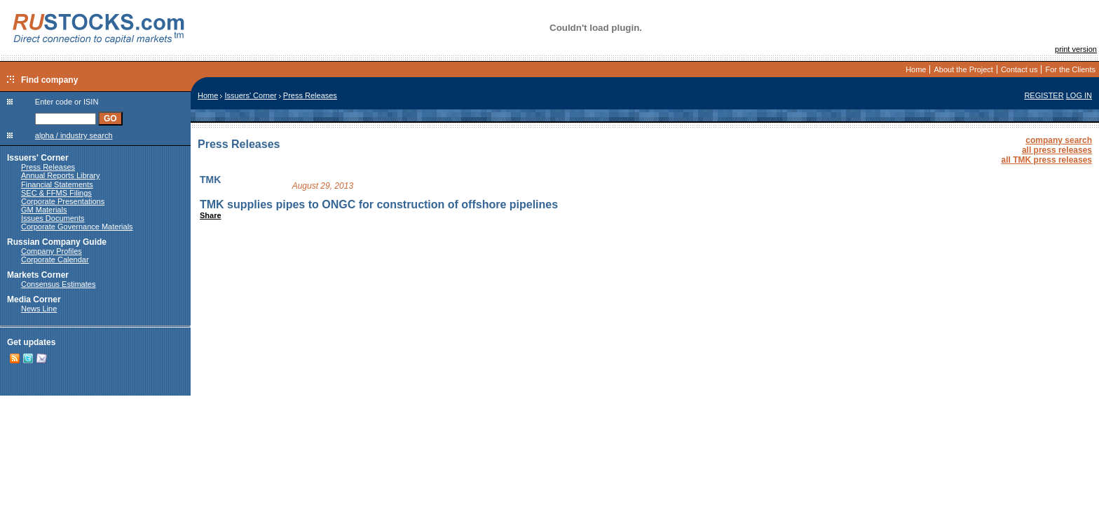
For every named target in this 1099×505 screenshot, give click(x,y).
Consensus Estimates (58, 284)
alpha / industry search (74, 135)
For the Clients (1070, 69)
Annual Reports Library (60, 175)
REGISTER (1043, 95)
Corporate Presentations (62, 201)
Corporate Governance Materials (77, 226)
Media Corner (34, 299)
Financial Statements (57, 184)
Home (916, 69)
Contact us (1019, 69)
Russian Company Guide (57, 242)
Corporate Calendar (55, 259)
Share (210, 215)
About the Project (963, 69)
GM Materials (44, 210)
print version (1076, 49)
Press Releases (48, 167)
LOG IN (1079, 95)
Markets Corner (38, 275)
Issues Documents (52, 218)
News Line (39, 308)
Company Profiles (51, 251)
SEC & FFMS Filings (56, 193)
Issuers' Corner (38, 158)
